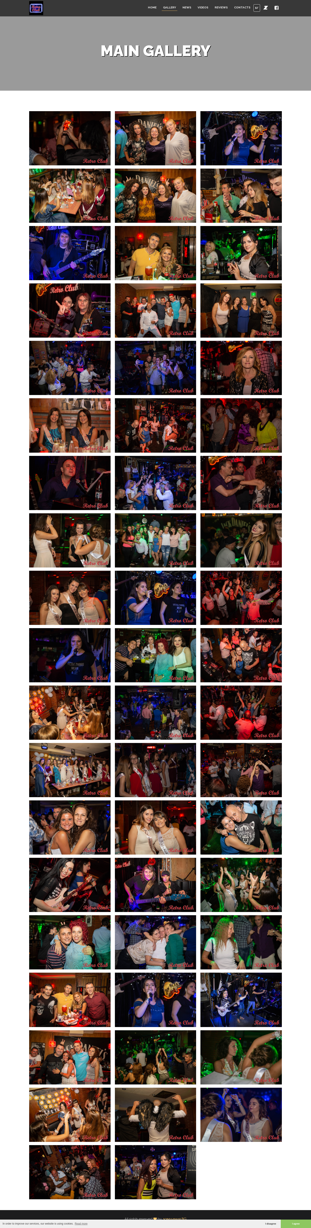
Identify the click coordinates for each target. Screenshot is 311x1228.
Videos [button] (203, 7)
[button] (265, 7)
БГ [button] (257, 7)
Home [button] (152, 7)
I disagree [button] (270, 1223)
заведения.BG (175, 1219)
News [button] (186, 7)
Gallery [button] (169, 7)
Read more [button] (81, 1223)
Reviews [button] (221, 7)
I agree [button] (296, 1223)
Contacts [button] (242, 7)
